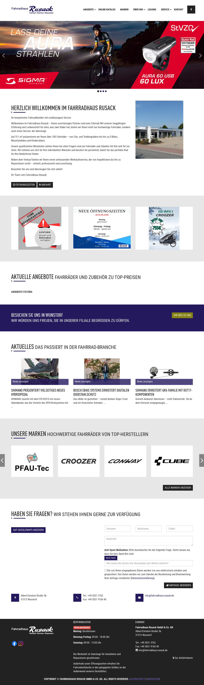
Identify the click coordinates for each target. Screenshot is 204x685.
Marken (124, 9)
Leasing (152, 9)
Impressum (153, 679)
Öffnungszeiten (24, 184)
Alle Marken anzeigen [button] (178, 487)
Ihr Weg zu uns (182, 315)
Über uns (139, 9)
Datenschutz (137, 679)
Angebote (89, 9)
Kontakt (178, 9)
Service (166, 9)
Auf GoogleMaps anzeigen (28, 529)
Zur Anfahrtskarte (183, 657)
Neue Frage (111, 558)
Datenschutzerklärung (142, 578)
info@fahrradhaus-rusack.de (159, 595)
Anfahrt (45, 184)
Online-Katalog (106, 9)
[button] (15, 55)
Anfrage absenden (178, 585)
